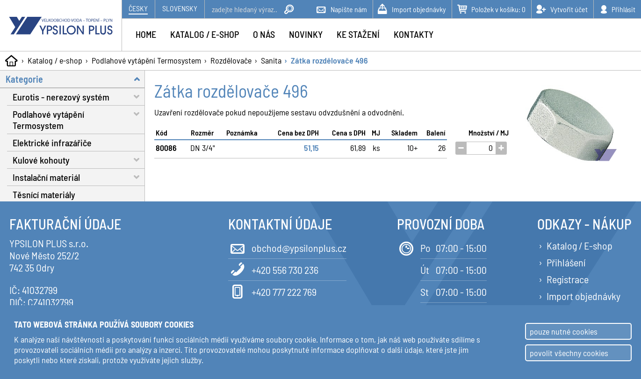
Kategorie (75, 79)
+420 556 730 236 (273, 269)
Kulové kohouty (79, 159)
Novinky (306, 34)
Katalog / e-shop (55, 60)
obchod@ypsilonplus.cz (287, 247)
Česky (138, 8)
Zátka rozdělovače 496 (329, 60)
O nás (264, 34)
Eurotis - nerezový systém (79, 96)
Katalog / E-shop (579, 245)
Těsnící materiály (44, 194)
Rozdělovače (231, 60)
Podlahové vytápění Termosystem (146, 60)
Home (146, 34)
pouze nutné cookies (564, 331)
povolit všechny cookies (569, 353)
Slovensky (179, 8)
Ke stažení (358, 34)
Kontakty (413, 34)
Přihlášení (566, 262)
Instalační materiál (79, 177)
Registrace (568, 279)
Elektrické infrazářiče (52, 142)
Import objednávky (583, 296)
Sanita (271, 60)
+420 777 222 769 (272, 291)
